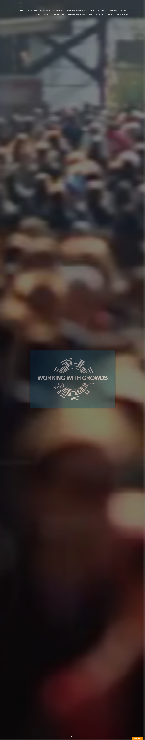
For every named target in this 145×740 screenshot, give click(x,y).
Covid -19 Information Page (118, 14)
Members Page (113, 10)
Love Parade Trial (58, 14)
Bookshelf (36, 14)
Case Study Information (76, 14)
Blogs (46, 14)
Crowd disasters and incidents (51, 10)
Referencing (32, 10)
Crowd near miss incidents (76, 10)
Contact (124, 10)
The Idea (101, 10)
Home (22, 10)
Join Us (92, 10)
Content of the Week (96, 14)
